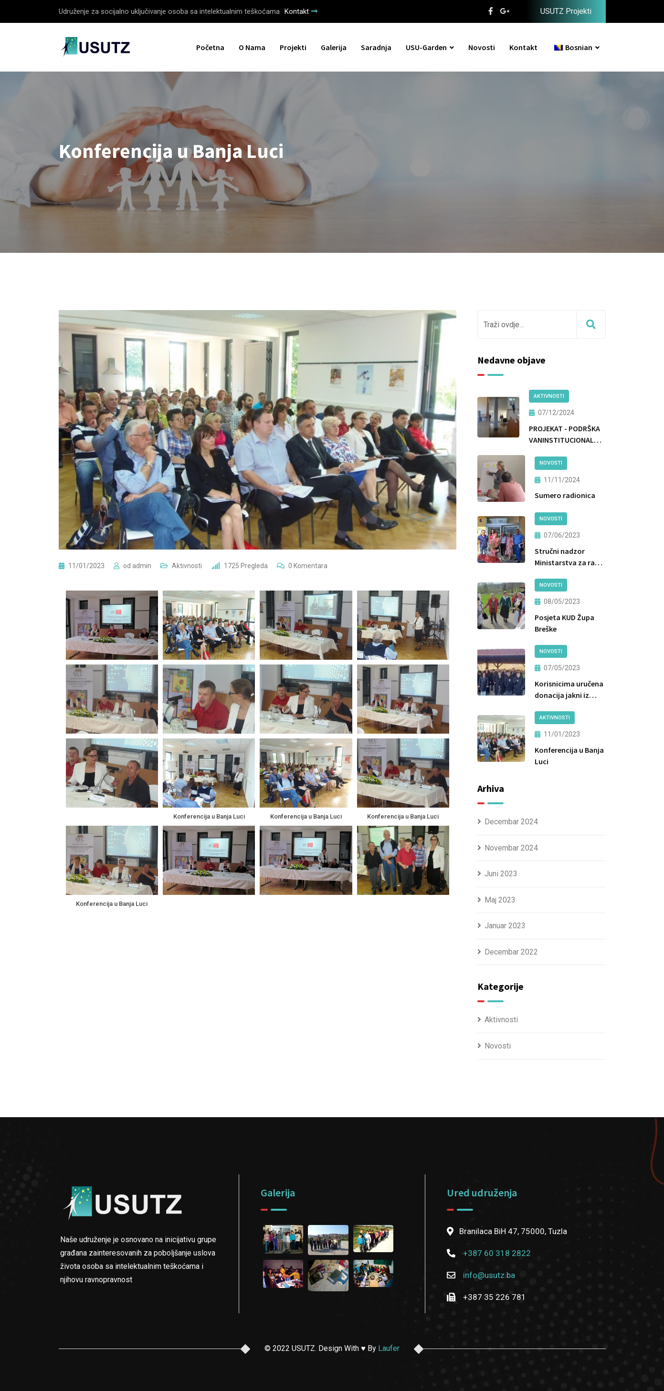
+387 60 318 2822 (497, 1253)
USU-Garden (426, 47)
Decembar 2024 (511, 821)
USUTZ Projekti (565, 11)
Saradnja (376, 47)
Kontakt (301, 11)
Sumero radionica (565, 495)
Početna (210, 47)
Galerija (334, 47)
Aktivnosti (187, 566)
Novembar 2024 (511, 847)
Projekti (293, 47)
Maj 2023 (500, 899)
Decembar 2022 (511, 951)
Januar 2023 (505, 925)
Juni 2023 (501, 873)
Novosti (481, 47)
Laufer (389, 1348)
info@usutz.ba (489, 1275)
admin (141, 566)
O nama (252, 47)
